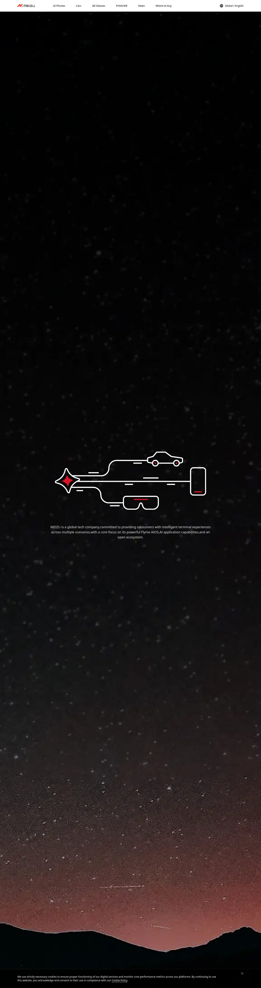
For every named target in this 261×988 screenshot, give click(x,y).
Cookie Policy (119, 980)
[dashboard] (26, 6)
